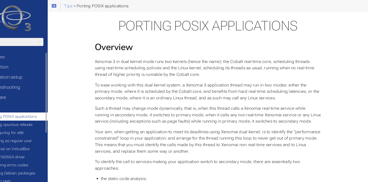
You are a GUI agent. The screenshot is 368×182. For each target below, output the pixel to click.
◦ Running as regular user (30, 141)
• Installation (17, 67)
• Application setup (24, 77)
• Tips (10, 107)
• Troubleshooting (23, 87)
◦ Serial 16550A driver (27, 157)
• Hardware (16, 97)
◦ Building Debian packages (32, 173)
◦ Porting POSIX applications (33, 116)
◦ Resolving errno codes (29, 165)
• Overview (15, 56)
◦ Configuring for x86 (26, 132)
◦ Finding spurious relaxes (31, 124)
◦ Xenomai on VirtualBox (29, 149)
